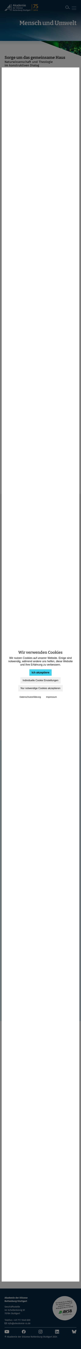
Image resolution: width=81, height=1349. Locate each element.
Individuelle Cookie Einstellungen (40, 680)
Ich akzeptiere (40, 672)
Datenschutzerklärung (30, 697)
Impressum (51, 697)
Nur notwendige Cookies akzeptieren (40, 688)
